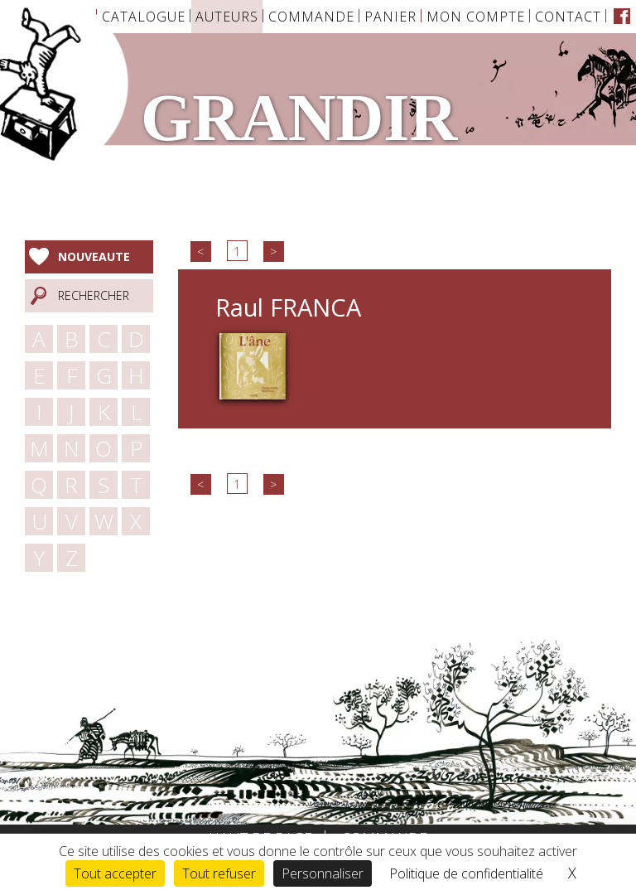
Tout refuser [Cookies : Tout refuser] (219, 873)
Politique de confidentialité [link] (466, 873)
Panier (390, 16)
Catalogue (144, 16)
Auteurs (226, 16)
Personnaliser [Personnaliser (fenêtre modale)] (323, 873)
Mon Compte (475, 16)
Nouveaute (94, 256)
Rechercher (93, 295)
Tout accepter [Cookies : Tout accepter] (115, 873)
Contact (568, 16)
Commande (311, 16)
